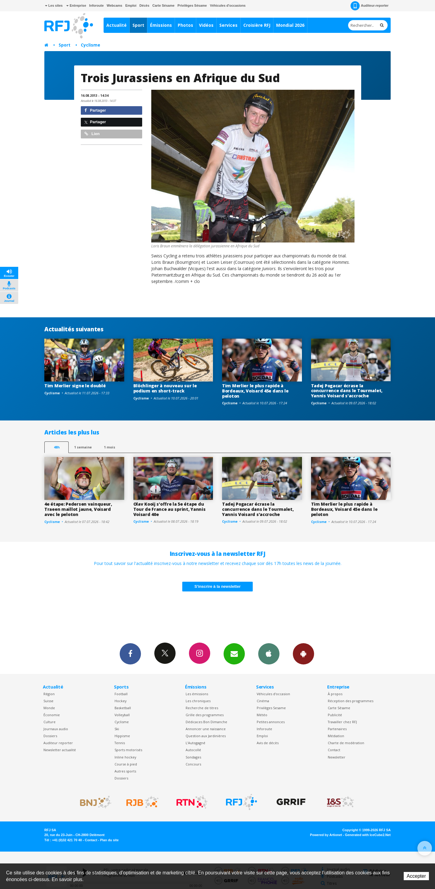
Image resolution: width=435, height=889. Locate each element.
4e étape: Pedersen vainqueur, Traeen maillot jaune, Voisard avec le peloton (78, 509)
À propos (335, 694)
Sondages (193, 757)
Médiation (336, 736)
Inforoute (96, 5)
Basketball (123, 708)
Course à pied (126, 764)
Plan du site (109, 840)
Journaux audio (55, 729)
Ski (117, 729)
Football (121, 694)
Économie (51, 715)
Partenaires (337, 729)
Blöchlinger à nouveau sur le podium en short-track (165, 388)
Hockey (120, 701)
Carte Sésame (163, 5)
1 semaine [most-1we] (83, 447)
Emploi (130, 5)
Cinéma (263, 701)
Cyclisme (90, 45)
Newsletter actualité (59, 750)
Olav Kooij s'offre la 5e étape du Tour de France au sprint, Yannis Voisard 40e (169, 509)
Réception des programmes (350, 701)
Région (49, 694)
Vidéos (206, 25)
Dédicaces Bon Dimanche (206, 722)
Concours (193, 764)
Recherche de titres (202, 708)
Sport (138, 25)
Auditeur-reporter (370, 5)
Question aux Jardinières (206, 736)
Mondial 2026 (290, 25)
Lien (92, 133)
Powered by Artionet (326, 835)
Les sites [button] (54, 5)
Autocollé (193, 750)
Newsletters (234, 653)
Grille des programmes (205, 715)
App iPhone (268, 653)
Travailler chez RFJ (342, 722)
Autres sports (125, 771)
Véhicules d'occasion (273, 694)
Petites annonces (271, 722)
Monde (49, 708)
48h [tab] (57, 447)
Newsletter (336, 757)
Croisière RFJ (256, 25)
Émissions (161, 25)
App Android (303, 653)
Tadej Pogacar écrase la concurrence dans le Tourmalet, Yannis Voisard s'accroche (347, 391)
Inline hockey (125, 757)
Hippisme (122, 736)
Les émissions (197, 694)
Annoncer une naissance (206, 729)
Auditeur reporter (58, 743)
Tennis (120, 743)
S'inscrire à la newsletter (217, 586)
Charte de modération (346, 743)
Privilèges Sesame (271, 708)
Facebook (130, 653)
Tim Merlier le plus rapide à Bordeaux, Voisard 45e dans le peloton (255, 391)
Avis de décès (268, 743)
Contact (334, 750)
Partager (95, 110)
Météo (262, 715)
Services (228, 25)
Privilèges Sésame (192, 5)
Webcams (114, 5)
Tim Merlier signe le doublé (74, 386)
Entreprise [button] (76, 5)
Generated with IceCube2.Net (368, 835)
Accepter (416, 876)
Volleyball (122, 715)
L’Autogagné (195, 743)
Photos (185, 25)
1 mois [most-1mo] (109, 447)
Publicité (335, 715)
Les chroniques (198, 701)
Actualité (116, 25)
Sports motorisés (128, 750)
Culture (49, 722)
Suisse (48, 701)
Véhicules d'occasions (228, 5)
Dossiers (50, 736)
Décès (144, 5)
